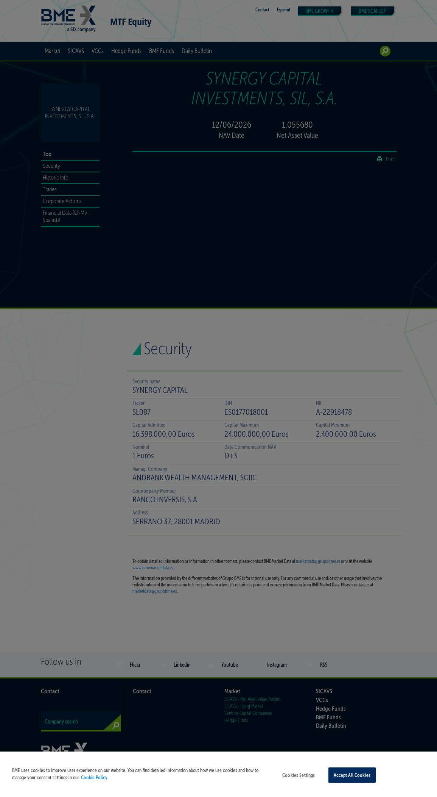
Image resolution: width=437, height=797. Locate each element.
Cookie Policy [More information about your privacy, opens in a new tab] (94, 783)
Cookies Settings (298, 780)
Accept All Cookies (352, 780)
